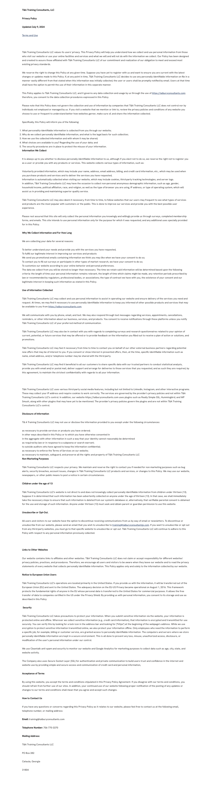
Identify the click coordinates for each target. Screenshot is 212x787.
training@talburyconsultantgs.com (130, 525)
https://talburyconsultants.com (168, 93)
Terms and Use (30, 35)
